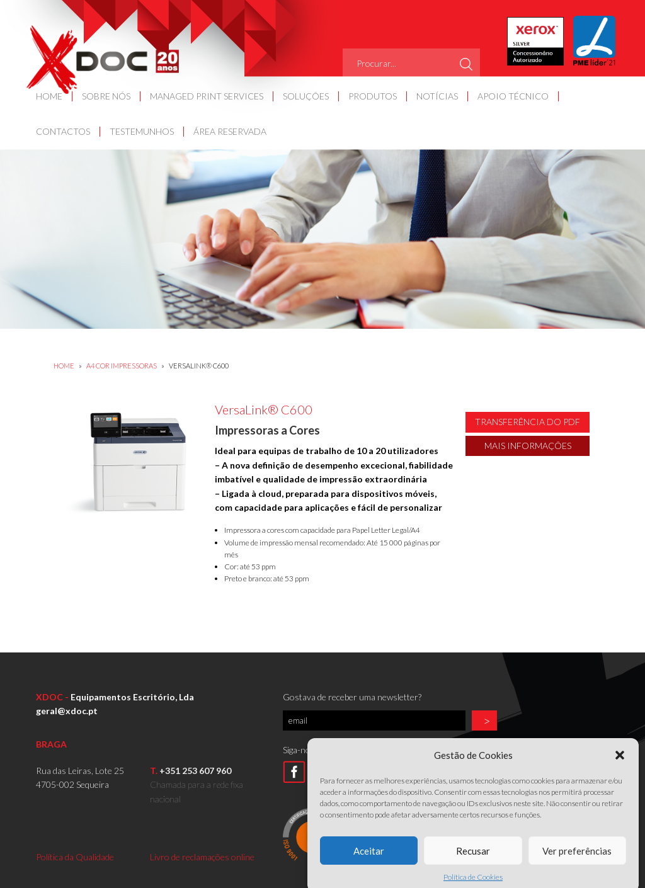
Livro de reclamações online (202, 856)
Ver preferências (577, 861)
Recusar (473, 861)
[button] (620, 766)
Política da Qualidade (75, 856)
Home (64, 365)
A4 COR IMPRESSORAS (122, 365)
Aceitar (368, 861)
